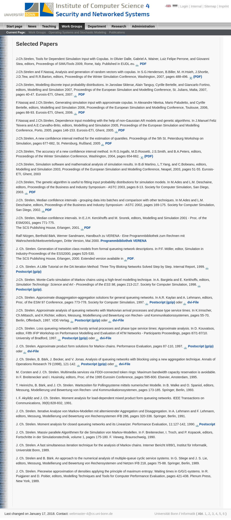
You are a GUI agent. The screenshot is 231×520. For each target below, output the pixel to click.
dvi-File (191, 302)
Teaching (49, 26)
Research (119, 26)
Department (97, 26)
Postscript (205, 424)
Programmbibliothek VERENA (124, 241)
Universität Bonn (166, 513)
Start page (14, 26)
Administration (143, 26)
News (32, 26)
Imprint (224, 6)
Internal (196, 6)
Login (184, 6)
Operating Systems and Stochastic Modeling (77, 32)
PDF (141, 64)
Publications (117, 32)
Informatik (188, 513)
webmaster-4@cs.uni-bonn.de (91, 513)
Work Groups (72, 26)
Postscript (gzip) (161, 302)
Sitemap (210, 6)
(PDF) (195, 76)
